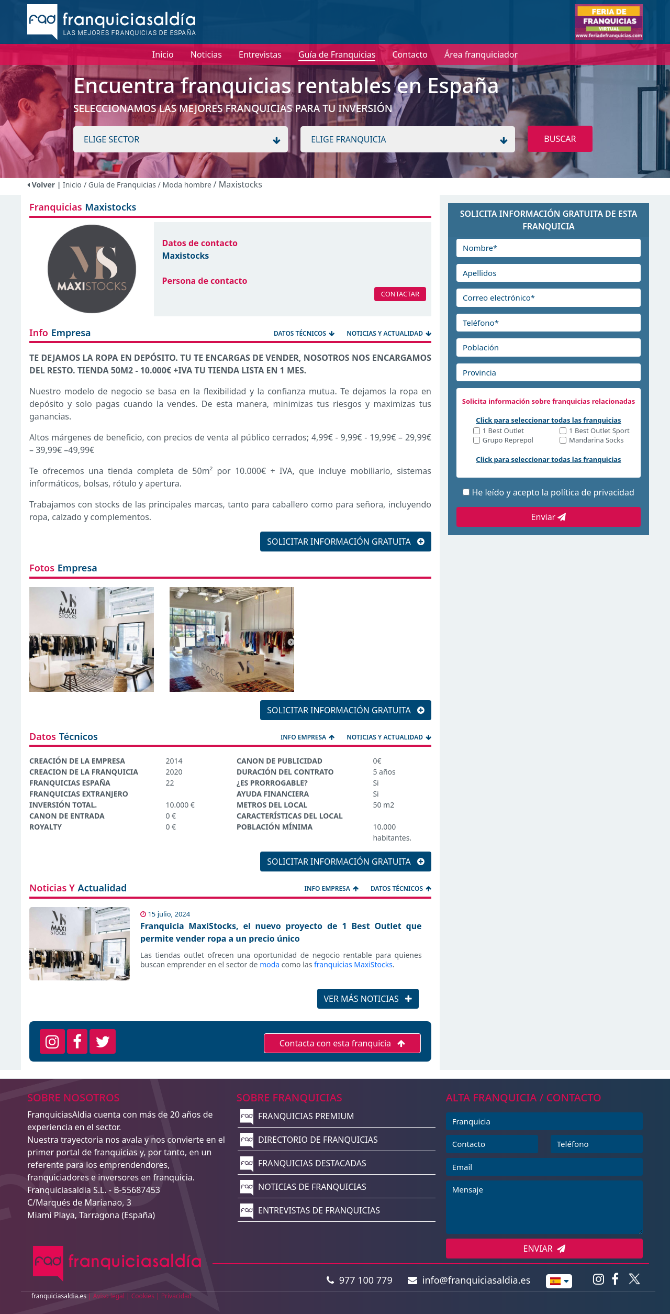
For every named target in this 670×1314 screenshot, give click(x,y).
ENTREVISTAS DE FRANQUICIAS (310, 1210)
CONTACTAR (400, 294)
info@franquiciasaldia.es (469, 1280)
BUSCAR (560, 139)
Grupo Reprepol (508, 441)
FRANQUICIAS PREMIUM (297, 1116)
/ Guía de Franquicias (121, 185)
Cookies (142, 1295)
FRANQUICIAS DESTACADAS (303, 1163)
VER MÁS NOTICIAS (368, 998)
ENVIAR (544, 1248)
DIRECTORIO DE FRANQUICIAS (309, 1139)
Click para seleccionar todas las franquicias (548, 420)
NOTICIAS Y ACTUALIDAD (389, 333)
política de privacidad (592, 492)
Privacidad (176, 1295)
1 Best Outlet (503, 431)
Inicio (72, 185)
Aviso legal (109, 1295)
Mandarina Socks (596, 441)
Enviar (548, 517)
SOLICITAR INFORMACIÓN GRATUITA (346, 541)
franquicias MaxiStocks (353, 964)
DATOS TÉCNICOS (305, 333)
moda (270, 964)
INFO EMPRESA (308, 737)
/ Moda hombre (186, 185)
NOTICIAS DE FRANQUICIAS (303, 1186)
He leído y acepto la (553, 492)
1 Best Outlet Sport (599, 431)
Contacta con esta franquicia (343, 1043)
